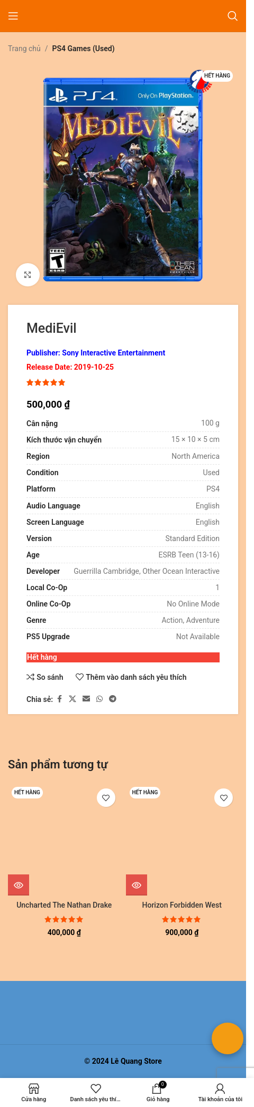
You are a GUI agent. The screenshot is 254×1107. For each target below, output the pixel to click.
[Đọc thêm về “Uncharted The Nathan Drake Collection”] (18, 885)
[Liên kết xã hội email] (86, 699)
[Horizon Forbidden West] (182, 839)
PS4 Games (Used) (83, 48)
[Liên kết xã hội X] (72, 699)
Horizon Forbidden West (182, 905)
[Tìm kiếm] (232, 15)
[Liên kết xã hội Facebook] (59, 699)
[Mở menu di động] (13, 15)
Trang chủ (24, 48)
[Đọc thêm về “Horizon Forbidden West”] (136, 885)
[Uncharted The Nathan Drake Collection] (64, 839)
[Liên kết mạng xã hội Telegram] (113, 699)
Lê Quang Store (136, 1061)
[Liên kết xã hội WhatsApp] (99, 699)
